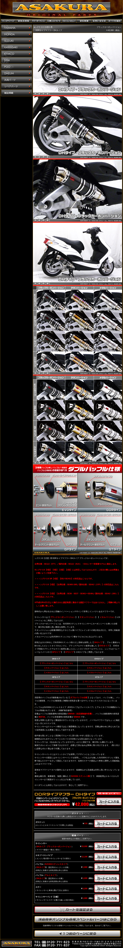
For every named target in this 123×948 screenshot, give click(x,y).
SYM (16, 60)
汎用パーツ (16, 80)
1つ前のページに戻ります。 (77, 933)
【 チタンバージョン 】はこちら (56, 668)
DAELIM (16, 73)
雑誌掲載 (16, 93)
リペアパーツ (16, 86)
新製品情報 (23, 21)
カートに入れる (109, 802)
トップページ (8, 21)
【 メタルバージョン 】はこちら (56, 672)
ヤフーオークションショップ (38, 21)
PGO (16, 67)
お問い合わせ (99, 21)
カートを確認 (114, 21)
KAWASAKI (16, 47)
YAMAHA (16, 28)
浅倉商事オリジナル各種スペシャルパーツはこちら (77, 919)
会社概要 (84, 21)
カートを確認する (77, 909)
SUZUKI (16, 41)
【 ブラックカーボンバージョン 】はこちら (56, 663)
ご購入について (54, 21)
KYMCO (16, 54)
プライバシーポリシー (69, 21)
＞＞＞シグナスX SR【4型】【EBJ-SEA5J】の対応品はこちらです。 (64, 579)
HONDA (16, 34)
